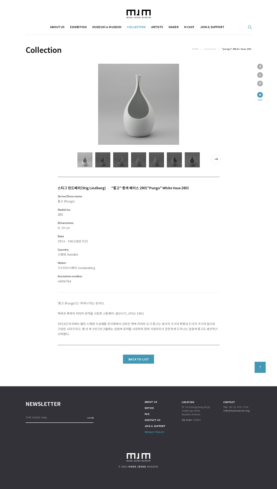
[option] (139, 104)
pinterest (260, 83)
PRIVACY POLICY (155, 432)
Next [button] (216, 159)
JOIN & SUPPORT (155, 426)
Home (195, 49)
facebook (260, 66)
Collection (210, 49)
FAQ (147, 414)
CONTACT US (152, 420)
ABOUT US (151, 402)
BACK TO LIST (138, 359)
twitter (260, 75)
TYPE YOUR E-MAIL (36, 417)
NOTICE (149, 408)
